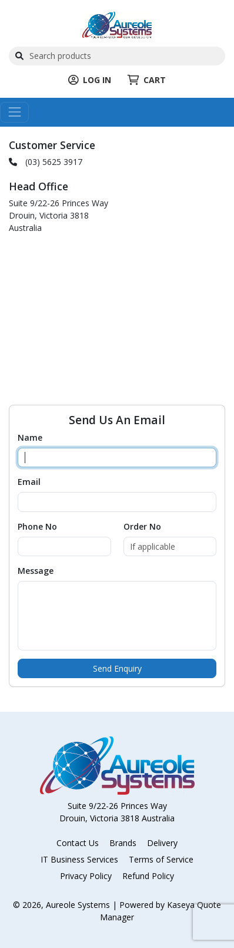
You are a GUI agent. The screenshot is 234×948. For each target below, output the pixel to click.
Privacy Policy (86, 875)
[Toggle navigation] (14, 112)
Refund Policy (148, 875)
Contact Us (77, 842)
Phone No (37, 526)
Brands (122, 842)
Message (36, 570)
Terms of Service (161, 859)
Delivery (162, 842)
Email (29, 481)
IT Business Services (79, 859)
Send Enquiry (117, 668)
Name (30, 437)
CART (147, 79)
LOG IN (89, 79)
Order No (142, 526)
